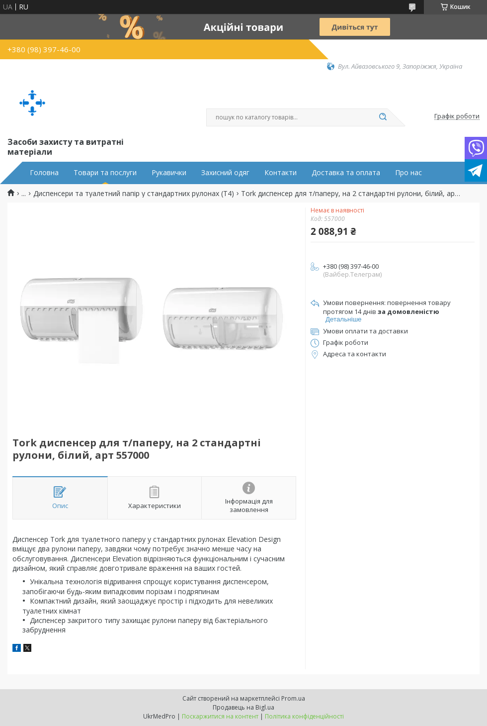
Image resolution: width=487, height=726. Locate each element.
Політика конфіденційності (304, 716)
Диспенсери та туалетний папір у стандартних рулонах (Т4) (133, 193)
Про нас (408, 172)
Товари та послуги (105, 172)
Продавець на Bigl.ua (243, 707)
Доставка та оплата (346, 172)
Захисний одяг (225, 172)
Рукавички (169, 172)
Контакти (280, 172)
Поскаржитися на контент (220, 716)
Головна (44, 172)
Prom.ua (293, 698)
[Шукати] (383, 117)
